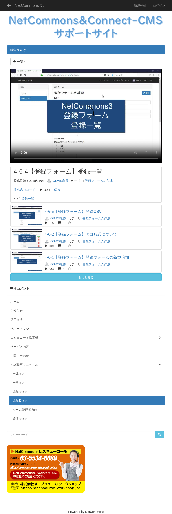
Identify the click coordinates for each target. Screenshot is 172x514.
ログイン (159, 5)
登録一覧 (28, 198)
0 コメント (19, 288)
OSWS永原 (57, 181)
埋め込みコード (24, 190)
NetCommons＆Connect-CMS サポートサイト (33, 5)
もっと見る (86, 277)
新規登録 (140, 5)
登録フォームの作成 (99, 181)
